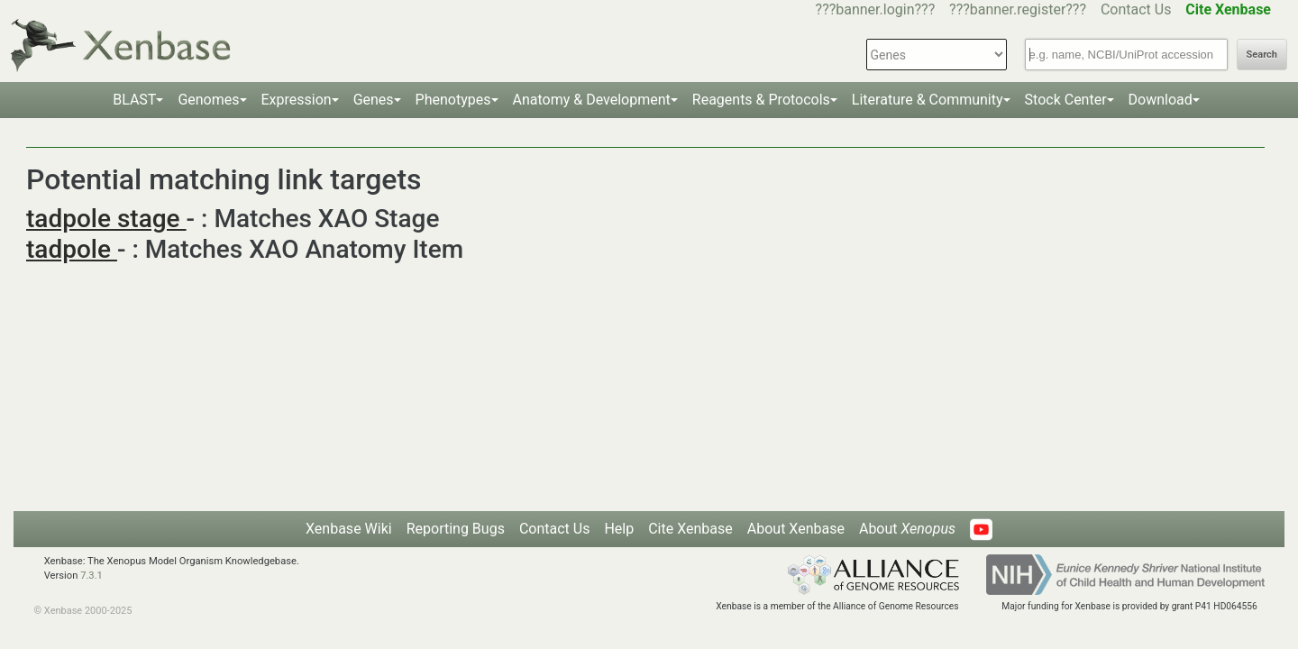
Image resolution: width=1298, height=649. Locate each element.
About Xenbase (796, 528)
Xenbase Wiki (349, 528)
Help (619, 528)
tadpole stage (106, 218)
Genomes (208, 99)
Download (1161, 99)
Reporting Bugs (456, 528)
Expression (296, 99)
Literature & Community (927, 99)
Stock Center (1066, 99)
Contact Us (1136, 9)
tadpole (71, 249)
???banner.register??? (1017, 9)
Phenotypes (453, 99)
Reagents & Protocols (761, 99)
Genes (373, 99)
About (907, 528)
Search (1262, 54)
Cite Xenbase (690, 528)
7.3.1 (91, 575)
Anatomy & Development (592, 99)
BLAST (134, 99)
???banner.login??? (876, 9)
